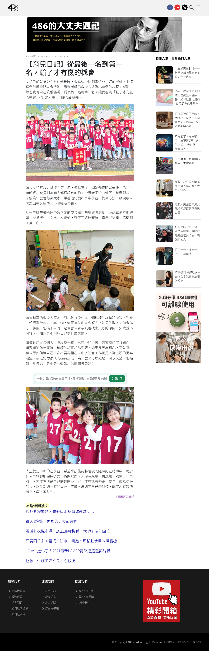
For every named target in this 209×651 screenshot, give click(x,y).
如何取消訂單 (18, 608)
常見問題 (15, 602)
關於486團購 (84, 596)
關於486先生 (84, 591)
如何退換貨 (16, 614)
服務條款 (15, 596)
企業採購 (49, 602)
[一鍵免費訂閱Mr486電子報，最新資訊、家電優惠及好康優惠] (72, 378)
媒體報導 (82, 602)
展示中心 (49, 591)
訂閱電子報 (50, 608)
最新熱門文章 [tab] (181, 58)
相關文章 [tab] (162, 58)
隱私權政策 (16, 591)
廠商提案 (49, 596)
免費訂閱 (117, 378)
